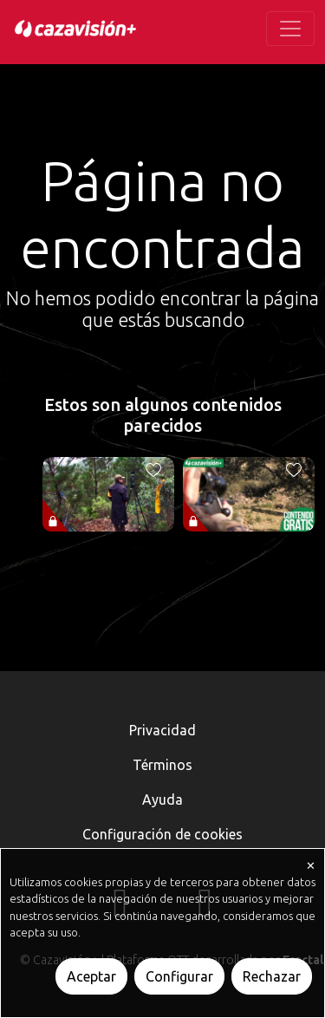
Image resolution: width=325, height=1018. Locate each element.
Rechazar (272, 976)
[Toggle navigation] (290, 28)
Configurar (179, 976)
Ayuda (162, 799)
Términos (162, 765)
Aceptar (91, 976)
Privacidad (162, 730)
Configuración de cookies (162, 834)
